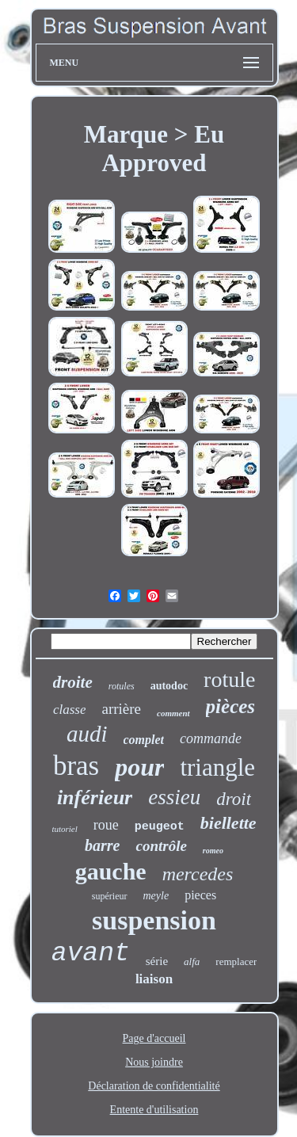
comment (173, 713)
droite (73, 682)
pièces (230, 706)
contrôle (160, 845)
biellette (228, 823)
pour (139, 767)
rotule (229, 679)
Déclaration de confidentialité (153, 1086)
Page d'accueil (154, 1038)
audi (87, 733)
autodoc (169, 686)
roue (106, 825)
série (157, 961)
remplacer (236, 961)
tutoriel (64, 829)
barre (102, 845)
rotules (122, 686)
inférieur (94, 797)
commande (211, 738)
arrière (121, 708)
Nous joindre (154, 1062)
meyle (156, 896)
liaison (154, 978)
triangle (217, 767)
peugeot (160, 827)
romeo (213, 850)
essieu (174, 797)
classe (69, 709)
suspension (154, 920)
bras (76, 765)
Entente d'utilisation (154, 1110)
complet (144, 739)
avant (90, 953)
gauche (111, 871)
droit (233, 799)
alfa (192, 961)
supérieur (110, 896)
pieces (200, 895)
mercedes (198, 874)
